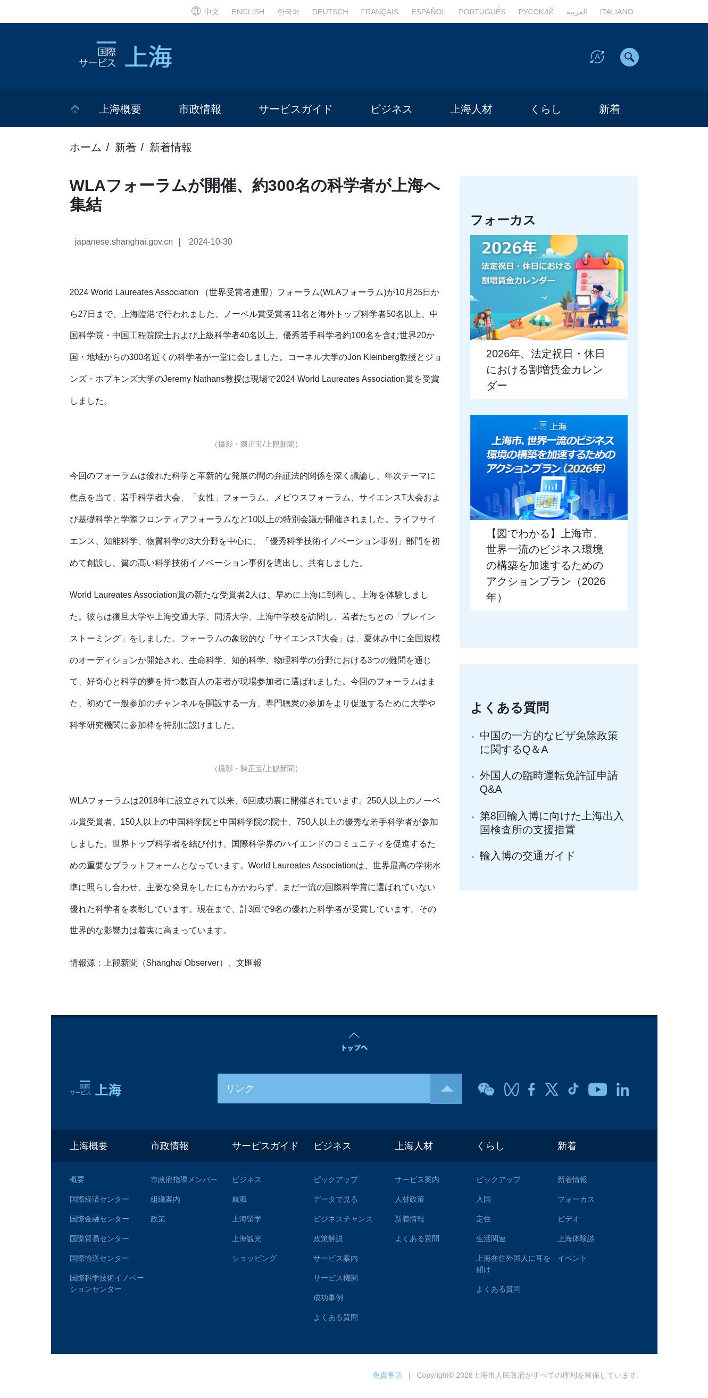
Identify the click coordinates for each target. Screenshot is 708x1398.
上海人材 (471, 110)
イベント (572, 1259)
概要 (77, 1180)
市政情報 (200, 110)
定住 (483, 1220)
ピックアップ (335, 1180)
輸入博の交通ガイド (528, 858)
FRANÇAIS (380, 11)
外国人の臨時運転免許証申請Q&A (549, 784)
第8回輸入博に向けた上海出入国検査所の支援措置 (552, 824)
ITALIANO (617, 11)
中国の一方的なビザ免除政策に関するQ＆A (549, 743)
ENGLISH (248, 11)
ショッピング (254, 1259)
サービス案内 (335, 1259)
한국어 (288, 11)
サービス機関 (335, 1279)
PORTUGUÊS (482, 11)
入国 (483, 1200)
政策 (158, 1220)
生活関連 (491, 1239)
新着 (609, 110)
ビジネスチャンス (343, 1220)
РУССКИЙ (536, 11)
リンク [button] (344, 1089)
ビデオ (568, 1220)
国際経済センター (99, 1200)
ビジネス (391, 110)
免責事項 (387, 1376)
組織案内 (165, 1200)
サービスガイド (296, 110)
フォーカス (576, 1200)
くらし (546, 110)
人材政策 (409, 1200)
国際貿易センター (99, 1239)
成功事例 (328, 1298)
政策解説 (328, 1239)
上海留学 (247, 1220)
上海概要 (120, 110)
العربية (577, 11)
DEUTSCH (330, 11)
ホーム (86, 148)
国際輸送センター (99, 1259)
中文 (205, 11)
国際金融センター (99, 1220)
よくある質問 (335, 1318)
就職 (239, 1200)
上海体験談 (576, 1239)
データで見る (335, 1200)
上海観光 (247, 1239)
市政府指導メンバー (184, 1180)
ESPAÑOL (428, 11)
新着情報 (170, 148)
